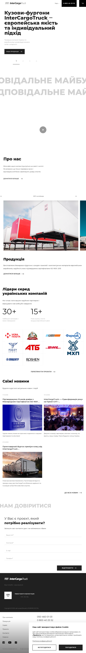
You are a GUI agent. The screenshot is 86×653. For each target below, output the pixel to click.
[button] (1, 196)
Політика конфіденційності (42, 641)
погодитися (70, 647)
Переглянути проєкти (41, 372)
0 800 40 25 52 (69, 3)
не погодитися (44, 647)
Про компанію (8, 617)
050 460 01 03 (44, 616)
